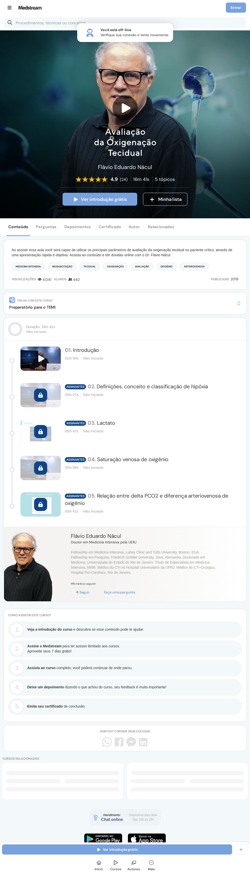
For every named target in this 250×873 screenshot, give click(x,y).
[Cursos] (115, 865)
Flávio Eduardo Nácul (96, 536)
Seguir (83, 592)
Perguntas (46, 226)
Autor (134, 226)
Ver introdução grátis (100, 199)
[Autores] (133, 865)
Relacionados (161, 226)
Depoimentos (77, 226)
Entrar (236, 7)
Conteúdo (18, 226)
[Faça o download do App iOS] (146, 839)
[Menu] (9, 7)
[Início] (99, 865)
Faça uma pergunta (119, 592)
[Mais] (151, 865)
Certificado (110, 226)
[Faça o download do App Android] (103, 839)
